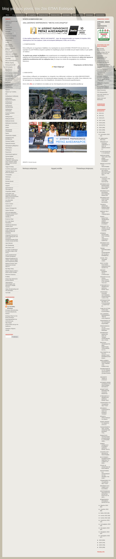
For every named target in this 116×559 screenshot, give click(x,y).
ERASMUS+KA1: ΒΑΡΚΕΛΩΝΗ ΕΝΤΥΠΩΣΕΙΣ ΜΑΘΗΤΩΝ (105, 186)
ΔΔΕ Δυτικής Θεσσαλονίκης (9, 45)
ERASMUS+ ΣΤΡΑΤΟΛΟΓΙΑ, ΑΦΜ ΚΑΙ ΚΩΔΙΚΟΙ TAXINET (105, 411)
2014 (100, 113)
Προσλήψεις (8, 147)
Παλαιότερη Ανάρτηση (84, 168)
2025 (100, 545)
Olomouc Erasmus (10, 274)
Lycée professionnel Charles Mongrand (10, 255)
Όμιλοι (7, 133)
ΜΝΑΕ (7, 125)
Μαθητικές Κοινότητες (11, 123)
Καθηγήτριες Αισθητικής (11, 96)
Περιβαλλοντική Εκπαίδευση (9, 138)
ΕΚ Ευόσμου (8, 67)
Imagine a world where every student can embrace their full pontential (11, 231)
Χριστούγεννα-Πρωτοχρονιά (9, 188)
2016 (100, 118)
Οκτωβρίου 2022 (105, 528)
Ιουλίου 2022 (104, 518)
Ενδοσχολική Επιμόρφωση (9, 75)
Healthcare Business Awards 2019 (11, 225)
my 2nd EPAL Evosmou (11, 307)
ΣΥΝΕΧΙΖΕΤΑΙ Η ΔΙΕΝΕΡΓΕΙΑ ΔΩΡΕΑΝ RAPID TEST (104, 287)
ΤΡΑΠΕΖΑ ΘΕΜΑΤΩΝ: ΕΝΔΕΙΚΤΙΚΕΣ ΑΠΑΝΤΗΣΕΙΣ (105, 207)
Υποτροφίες (8, 174)
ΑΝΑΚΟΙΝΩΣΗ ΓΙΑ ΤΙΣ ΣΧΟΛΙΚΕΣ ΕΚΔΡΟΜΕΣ (105, 322)
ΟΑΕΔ (7, 127)
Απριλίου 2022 (104, 509)
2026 (100, 547)
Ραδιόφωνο (8, 150)
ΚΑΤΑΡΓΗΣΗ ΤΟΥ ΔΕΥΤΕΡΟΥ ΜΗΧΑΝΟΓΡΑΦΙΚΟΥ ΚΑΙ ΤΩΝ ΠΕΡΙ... (105, 172)
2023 (100, 540)
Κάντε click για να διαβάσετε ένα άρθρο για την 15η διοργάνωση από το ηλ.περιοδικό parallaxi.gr (53, 84)
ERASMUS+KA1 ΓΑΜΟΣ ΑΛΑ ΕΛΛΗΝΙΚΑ (104, 487)
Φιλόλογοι (8, 177)
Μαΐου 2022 (104, 513)
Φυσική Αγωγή (32, 162)
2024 (100, 542)
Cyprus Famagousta (10, 208)
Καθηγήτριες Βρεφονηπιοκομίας (10, 99)
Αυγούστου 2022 (105, 520)
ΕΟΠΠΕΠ (8, 82)
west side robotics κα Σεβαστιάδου (102, 95)
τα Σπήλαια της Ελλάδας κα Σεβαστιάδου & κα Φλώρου (103, 66)
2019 (100, 125)
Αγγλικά (7, 25)
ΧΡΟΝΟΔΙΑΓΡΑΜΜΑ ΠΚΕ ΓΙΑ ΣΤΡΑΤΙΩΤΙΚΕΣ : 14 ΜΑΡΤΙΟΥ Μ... (105, 303)
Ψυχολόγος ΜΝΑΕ (10, 191)
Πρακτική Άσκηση (10, 143)
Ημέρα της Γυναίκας (10, 91)
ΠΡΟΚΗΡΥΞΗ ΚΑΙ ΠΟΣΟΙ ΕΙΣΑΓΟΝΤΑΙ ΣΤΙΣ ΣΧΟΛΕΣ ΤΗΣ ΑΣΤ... (105, 279)
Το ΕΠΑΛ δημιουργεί (10, 169)
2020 (100, 127)
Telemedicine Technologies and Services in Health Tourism (10, 285)
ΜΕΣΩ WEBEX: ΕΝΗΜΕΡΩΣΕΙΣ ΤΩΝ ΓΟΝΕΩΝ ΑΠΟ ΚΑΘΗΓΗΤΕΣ (105, 363)
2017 (100, 120)
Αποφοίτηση (8, 33)
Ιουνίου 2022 (104, 515)
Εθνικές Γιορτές (9, 62)
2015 (100, 115)
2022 (100, 132)
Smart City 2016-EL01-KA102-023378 (11, 279)
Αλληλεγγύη (8, 27)
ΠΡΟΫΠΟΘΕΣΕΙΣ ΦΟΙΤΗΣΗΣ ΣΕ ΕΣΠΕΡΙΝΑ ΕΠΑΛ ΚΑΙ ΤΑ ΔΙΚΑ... (105, 494)
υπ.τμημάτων (32, 15)
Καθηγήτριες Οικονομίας (8, 110)
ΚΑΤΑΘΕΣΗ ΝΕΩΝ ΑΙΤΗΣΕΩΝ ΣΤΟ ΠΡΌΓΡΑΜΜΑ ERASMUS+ (105, 385)
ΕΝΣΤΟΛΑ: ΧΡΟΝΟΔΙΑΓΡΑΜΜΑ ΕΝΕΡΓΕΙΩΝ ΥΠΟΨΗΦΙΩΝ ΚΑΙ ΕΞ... (105, 346)
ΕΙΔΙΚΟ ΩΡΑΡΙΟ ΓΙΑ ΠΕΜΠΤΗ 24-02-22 (104, 423)
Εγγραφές (8, 58)
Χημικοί (7, 185)
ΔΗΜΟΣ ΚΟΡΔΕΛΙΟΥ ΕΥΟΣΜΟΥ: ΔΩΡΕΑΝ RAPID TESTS (105, 446)
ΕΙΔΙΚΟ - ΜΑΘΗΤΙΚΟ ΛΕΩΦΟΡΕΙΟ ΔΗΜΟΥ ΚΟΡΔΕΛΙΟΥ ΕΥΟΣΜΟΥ (104, 220)
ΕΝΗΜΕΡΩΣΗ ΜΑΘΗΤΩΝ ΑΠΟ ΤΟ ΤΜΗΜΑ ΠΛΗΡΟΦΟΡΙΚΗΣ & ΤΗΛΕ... (105, 336)
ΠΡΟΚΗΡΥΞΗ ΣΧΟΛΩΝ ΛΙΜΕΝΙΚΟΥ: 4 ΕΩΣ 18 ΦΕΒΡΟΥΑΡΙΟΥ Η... (105, 145)
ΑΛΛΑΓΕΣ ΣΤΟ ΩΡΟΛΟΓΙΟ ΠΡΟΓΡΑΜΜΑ (104, 453)
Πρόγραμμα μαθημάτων (11, 145)
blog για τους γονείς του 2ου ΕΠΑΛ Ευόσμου (38, 9)
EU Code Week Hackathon (9, 222)
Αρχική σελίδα (56, 168)
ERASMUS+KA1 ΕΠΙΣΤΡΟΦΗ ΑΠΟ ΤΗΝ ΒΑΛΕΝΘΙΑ (104, 200)
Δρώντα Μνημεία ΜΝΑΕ (11, 56)
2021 (100, 130)
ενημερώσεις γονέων (18, 15)
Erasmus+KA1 (55, 15)
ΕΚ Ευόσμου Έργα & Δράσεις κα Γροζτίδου (103, 87)
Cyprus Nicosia (9, 210)
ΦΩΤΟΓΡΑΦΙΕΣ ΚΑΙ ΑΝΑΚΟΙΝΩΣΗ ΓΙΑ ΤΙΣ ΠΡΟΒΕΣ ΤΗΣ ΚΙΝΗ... (105, 474)
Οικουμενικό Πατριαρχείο (8, 130)
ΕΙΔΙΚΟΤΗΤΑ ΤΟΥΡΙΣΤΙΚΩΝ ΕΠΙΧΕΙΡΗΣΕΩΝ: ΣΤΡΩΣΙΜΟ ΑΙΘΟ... (105, 438)
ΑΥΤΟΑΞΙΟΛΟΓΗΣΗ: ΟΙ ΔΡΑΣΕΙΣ (105, 152)
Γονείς (7, 42)
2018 (100, 122)
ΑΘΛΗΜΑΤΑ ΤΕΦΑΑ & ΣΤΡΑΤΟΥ (103, 378)
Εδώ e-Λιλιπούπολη (10, 60)
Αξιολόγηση (8, 29)
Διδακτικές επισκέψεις (11, 54)
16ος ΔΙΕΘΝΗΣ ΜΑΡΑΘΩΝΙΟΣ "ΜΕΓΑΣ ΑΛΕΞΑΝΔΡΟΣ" (105, 316)
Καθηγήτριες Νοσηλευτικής (9, 106)
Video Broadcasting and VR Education (11, 289)
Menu (7, 15)
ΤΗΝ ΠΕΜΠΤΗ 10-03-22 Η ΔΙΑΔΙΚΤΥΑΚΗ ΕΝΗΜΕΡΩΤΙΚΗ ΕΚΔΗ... (105, 355)
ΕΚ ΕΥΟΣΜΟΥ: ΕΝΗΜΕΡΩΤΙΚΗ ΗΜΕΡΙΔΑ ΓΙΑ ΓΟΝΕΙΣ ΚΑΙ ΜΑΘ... (105, 460)
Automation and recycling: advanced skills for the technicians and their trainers (11, 196)
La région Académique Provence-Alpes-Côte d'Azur (11, 251)
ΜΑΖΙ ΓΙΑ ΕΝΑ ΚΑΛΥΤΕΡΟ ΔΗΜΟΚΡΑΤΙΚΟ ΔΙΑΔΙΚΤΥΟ (105, 265)
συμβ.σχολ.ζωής (78, 15)
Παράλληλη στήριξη (10, 135)
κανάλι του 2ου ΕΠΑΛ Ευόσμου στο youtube (103, 61)
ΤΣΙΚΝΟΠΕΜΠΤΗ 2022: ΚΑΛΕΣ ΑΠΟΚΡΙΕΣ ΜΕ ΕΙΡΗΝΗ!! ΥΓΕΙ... (105, 430)
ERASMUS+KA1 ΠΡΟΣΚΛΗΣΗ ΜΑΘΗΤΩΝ (104, 244)
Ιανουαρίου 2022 (105, 134)
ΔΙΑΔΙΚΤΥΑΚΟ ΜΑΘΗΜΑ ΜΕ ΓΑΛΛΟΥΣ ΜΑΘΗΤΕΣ (104, 391)
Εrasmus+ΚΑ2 (43, 15)
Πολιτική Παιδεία (9, 141)
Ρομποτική (8, 152)
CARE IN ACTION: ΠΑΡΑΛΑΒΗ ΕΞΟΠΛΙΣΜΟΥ (105, 310)
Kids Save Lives (9, 247)
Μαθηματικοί (8, 116)
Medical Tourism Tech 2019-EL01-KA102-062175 (11, 265)
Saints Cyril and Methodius (101, 98)
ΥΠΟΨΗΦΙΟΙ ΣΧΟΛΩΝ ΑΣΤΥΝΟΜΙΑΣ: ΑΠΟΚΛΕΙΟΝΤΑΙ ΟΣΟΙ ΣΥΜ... (105, 295)
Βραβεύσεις (8, 40)
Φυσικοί (7, 183)
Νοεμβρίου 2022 (105, 532)
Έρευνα (7, 89)
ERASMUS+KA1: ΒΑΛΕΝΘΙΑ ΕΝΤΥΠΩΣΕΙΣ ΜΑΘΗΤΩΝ (105, 193)
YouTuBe (7, 292)
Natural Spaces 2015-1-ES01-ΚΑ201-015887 (11, 271)
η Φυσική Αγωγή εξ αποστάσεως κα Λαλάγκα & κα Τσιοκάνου (102, 72)
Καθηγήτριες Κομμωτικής (8, 102)
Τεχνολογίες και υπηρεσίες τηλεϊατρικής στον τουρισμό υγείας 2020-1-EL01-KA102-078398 (11, 161)
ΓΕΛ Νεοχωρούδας (102, 92)
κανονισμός (66, 15)
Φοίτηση (7, 179)
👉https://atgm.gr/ (58, 67)
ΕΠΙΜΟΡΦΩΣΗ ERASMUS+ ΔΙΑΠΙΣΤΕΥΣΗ (105, 501)
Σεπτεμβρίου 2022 (105, 524)
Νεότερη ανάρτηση (30, 168)
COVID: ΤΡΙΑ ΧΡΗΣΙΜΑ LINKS (103, 259)
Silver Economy (101, 90)
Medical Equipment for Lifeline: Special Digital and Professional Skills (11, 260)
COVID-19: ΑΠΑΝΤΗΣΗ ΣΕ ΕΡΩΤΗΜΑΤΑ (105, 467)
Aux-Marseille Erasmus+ (9, 200)
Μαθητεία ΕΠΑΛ (9, 118)
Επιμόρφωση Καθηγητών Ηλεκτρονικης (9, 86)
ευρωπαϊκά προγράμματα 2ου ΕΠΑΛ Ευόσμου (102, 57)
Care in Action (9, 203)
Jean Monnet (9, 243)
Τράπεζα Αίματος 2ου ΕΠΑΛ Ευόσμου (11, 171)
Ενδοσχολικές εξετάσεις (11, 73)
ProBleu (7, 276)
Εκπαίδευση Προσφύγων (8, 70)
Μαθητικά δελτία (9, 121)
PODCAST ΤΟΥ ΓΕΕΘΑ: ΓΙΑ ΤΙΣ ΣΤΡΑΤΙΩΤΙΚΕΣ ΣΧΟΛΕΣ (105, 229)
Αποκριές (8, 31)
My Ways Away (9, 268)
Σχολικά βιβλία (9, 156)
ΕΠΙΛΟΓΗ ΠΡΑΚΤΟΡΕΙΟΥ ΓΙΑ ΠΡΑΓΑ (105, 418)
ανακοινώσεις (100, 15)
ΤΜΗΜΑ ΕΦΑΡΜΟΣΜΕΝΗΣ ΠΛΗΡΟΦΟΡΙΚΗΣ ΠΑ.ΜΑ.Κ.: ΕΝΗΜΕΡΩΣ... (105, 252)
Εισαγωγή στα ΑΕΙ (10, 65)
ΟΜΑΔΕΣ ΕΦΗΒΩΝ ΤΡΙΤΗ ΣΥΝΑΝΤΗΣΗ (104, 272)
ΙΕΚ (6, 94)
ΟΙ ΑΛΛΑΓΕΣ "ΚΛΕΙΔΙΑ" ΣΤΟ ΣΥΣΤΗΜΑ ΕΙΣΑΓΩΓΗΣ (105, 179)
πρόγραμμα (89, 15)
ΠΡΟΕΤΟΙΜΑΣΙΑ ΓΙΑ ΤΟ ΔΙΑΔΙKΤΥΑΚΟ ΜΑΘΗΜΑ (105, 328)
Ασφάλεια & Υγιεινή (10, 36)
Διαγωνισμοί (8, 51)
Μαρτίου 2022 (104, 505)
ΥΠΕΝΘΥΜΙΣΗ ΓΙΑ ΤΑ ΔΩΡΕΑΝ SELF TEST (105, 404)
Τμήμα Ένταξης (9, 166)
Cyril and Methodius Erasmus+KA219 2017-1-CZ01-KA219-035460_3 (11, 215)
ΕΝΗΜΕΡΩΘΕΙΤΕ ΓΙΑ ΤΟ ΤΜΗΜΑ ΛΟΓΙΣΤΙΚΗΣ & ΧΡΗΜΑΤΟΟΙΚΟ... (105, 371)
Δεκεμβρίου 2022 (105, 535)
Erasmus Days (9, 219)
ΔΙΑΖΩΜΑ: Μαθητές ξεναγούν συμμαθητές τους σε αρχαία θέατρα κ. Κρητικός (103, 78)
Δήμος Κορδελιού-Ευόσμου (10, 48)
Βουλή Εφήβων (9, 38)
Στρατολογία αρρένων (11, 154)
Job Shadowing (9, 245)
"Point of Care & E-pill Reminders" (11, 22)
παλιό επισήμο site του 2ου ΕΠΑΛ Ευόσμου (103, 52)
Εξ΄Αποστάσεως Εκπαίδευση (9, 79)
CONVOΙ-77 (8, 206)
